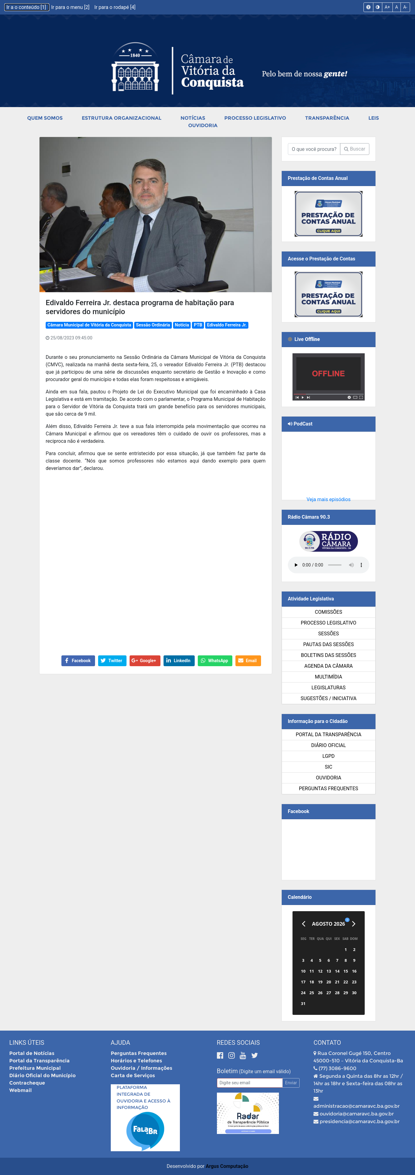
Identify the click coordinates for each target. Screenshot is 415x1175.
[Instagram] (232, 1055)
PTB (198, 325)
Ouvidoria (203, 125)
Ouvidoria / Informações (141, 1068)
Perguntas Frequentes (328, 788)
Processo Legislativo (255, 118)
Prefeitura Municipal (35, 1068)
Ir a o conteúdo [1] (26, 7)
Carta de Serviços (133, 1075)
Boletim (227, 1071)
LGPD (328, 756)
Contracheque (27, 1083)
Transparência (327, 118)
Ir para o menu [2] (71, 7)
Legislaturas (329, 688)
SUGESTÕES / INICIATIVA (328, 698)
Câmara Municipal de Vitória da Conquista (89, 325)
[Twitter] (254, 1055)
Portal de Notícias (31, 1053)
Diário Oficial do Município (42, 1075)
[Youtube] (244, 1055)
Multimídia (328, 677)
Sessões (328, 634)
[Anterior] (303, 924)
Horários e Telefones (136, 1061)
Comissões (328, 612)
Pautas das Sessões (328, 644)
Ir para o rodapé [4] (114, 7)
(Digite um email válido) (265, 1071)
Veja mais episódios (328, 499)
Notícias (193, 118)
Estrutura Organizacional (121, 118)
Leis (373, 118)
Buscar (354, 149)
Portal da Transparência (328, 734)
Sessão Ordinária (153, 325)
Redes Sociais (238, 1042)
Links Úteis (26, 1042)
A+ (387, 7)
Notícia (182, 325)
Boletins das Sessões (328, 655)
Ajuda (120, 1042)
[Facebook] (221, 1055)
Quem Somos (45, 118)
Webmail (20, 1090)
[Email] (250, 1083)
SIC (328, 767)
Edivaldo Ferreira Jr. (227, 325)
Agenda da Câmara (328, 666)
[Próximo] (353, 924)
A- (405, 7)
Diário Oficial (328, 745)
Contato (327, 1042)
